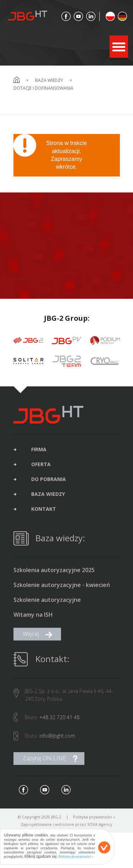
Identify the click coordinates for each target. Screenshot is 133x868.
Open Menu (119, 46)
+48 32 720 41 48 (59, 719)
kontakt (43, 510)
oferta (41, 466)
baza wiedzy (48, 495)
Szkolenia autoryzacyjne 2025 (54, 572)
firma (38, 451)
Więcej (31, 635)
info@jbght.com (57, 737)
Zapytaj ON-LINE (44, 760)
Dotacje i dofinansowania (43, 88)
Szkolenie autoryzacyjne (47, 601)
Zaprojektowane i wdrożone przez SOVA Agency (66, 826)
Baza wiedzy (49, 80)
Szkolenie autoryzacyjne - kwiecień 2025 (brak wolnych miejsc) (61, 587)
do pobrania (48, 480)
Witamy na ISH (33, 616)
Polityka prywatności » (94, 818)
